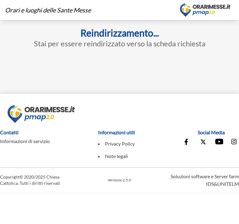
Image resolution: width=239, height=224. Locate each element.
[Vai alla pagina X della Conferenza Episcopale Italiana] (203, 142)
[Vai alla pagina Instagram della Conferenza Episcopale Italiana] (234, 142)
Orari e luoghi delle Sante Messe (48, 10)
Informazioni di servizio (25, 141)
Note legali (116, 156)
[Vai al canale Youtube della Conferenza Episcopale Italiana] (218, 142)
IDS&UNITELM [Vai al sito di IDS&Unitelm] (222, 184)
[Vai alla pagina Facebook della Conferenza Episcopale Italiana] (187, 142)
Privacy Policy (120, 144)
